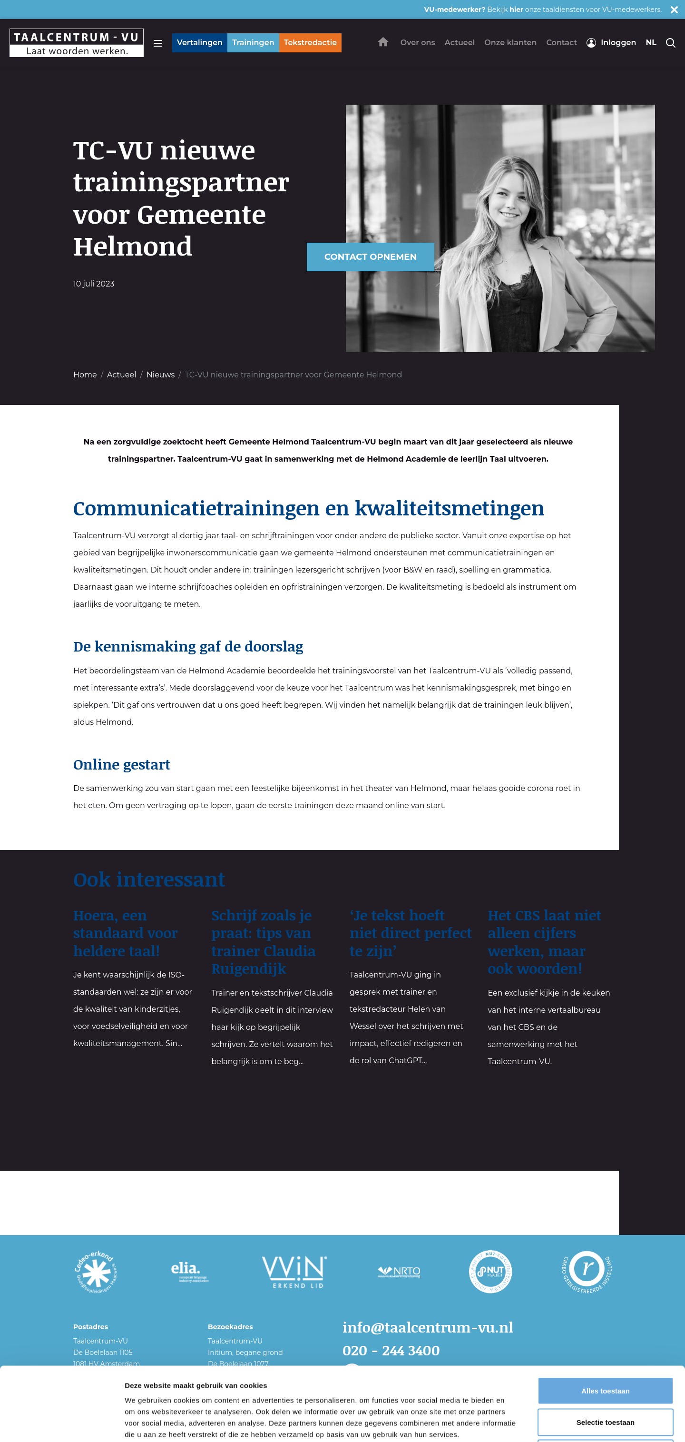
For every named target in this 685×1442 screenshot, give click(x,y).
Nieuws (161, 374)
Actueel (121, 374)
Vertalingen (200, 42)
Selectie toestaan (606, 1348)
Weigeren (605, 1379)
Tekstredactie (310, 42)
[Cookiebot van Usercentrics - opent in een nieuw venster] (61, 1423)
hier (516, 9)
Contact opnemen (370, 257)
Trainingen (253, 42)
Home (85, 374)
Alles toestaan (605, 1317)
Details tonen (514, 1423)
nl (651, 42)
